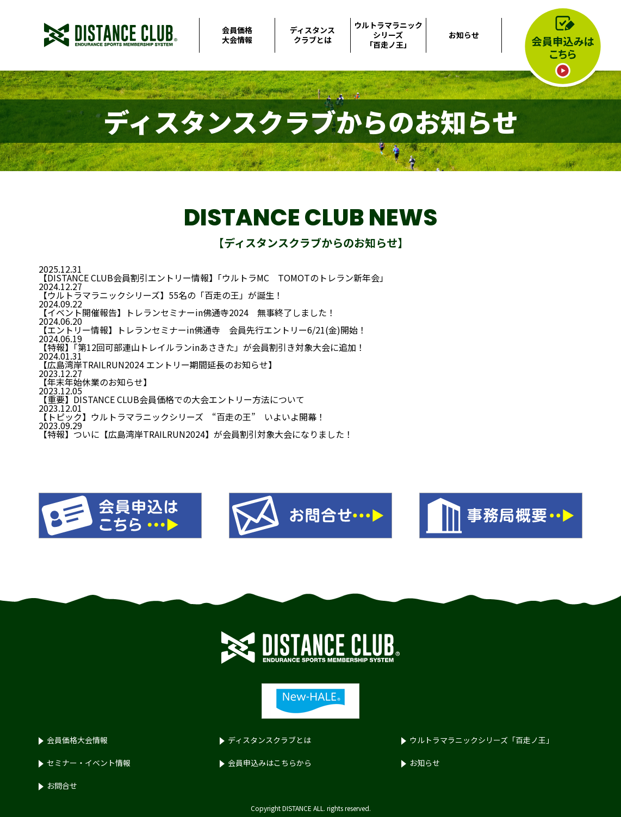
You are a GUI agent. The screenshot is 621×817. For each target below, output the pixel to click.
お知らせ (464, 34)
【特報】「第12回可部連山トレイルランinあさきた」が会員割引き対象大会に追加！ (202, 347)
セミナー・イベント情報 (89, 762)
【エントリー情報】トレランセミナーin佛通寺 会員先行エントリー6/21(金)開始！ (203, 329)
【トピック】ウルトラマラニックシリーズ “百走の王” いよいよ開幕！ (182, 416)
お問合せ (62, 785)
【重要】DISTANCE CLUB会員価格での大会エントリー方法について (172, 399)
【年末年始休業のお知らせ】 (95, 381)
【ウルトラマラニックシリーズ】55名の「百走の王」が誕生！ (161, 294)
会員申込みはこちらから (270, 762)
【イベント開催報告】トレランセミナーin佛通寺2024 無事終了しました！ (187, 312)
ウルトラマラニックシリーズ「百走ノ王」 (388, 35)
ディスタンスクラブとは (312, 34)
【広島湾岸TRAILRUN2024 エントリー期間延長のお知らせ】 (158, 364)
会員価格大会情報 (237, 34)
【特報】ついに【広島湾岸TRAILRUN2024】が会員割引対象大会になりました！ (196, 434)
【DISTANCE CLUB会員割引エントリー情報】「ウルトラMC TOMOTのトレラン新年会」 (213, 277)
